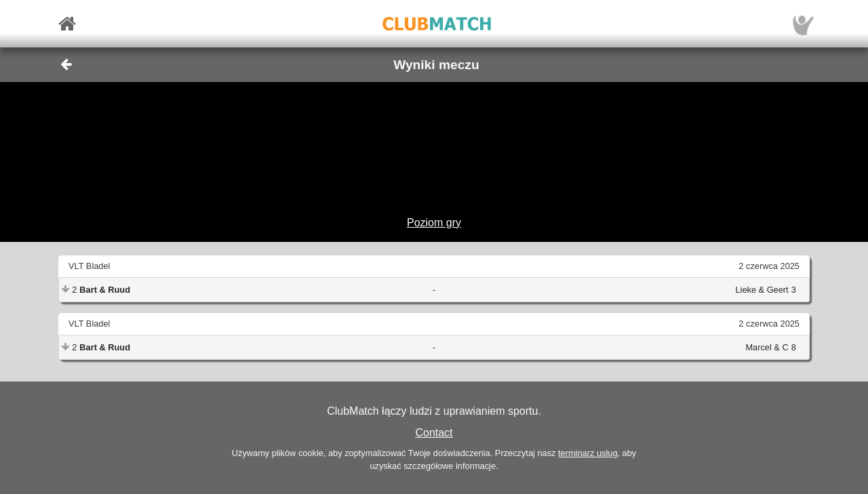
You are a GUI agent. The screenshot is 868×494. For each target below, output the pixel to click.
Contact (433, 432)
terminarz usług (587, 453)
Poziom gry (434, 222)
